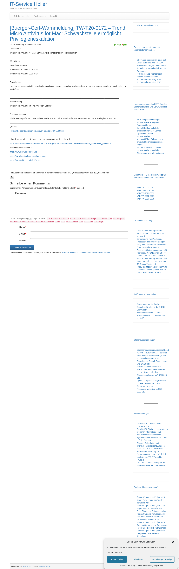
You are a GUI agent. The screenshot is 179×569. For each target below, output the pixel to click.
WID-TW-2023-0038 (145, 199)
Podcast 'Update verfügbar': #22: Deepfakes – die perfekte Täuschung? (151, 533)
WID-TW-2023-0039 (145, 193)
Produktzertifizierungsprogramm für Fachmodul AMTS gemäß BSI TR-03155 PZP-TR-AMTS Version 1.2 (152, 270)
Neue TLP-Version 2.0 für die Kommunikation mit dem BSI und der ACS (151, 315)
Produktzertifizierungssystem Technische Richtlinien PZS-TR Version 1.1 (150, 233)
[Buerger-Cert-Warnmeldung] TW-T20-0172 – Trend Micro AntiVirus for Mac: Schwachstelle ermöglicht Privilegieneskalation (67, 33)
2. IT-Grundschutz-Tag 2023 (149, 82)
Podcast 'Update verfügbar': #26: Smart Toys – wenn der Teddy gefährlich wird (151, 500)
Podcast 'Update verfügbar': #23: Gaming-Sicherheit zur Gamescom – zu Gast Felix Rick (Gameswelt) (152, 525)
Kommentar (20, 193)
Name (22, 227)
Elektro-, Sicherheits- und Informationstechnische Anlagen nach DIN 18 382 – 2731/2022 (151, 446)
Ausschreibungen (141, 413)
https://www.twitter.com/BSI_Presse (25, 160)
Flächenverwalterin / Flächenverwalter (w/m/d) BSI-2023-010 (150, 389)
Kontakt (53, 16)
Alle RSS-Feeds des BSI (147, 25)
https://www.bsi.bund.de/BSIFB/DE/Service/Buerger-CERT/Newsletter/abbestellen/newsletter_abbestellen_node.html (60, 143)
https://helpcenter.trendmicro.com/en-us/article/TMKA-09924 (37, 131)
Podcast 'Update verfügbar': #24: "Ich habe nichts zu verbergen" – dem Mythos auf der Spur (151, 517)
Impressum (158, 565)
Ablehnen (138, 559)
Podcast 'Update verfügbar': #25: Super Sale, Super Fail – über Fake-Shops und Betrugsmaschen (152, 508)
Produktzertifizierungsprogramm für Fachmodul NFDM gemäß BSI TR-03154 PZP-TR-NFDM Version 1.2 (152, 253)
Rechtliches (40, 16)
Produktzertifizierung (143, 220)
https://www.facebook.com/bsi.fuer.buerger (28, 156)
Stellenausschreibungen (144, 340)
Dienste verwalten (115, 552)
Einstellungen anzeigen (162, 559)
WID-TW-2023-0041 (145, 188)
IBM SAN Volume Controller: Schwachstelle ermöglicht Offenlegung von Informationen (150, 150)
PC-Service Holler (22, 16)
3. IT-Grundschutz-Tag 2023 (149, 79)
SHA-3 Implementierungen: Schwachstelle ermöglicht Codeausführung (149, 122)
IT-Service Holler (28, 4)
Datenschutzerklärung (127, 565)
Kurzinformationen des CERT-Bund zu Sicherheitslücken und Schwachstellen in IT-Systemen (150, 107)
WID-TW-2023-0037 (145, 196)
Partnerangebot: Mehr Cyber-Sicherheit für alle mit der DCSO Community (151, 307)
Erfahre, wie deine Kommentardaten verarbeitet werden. (86, 253)
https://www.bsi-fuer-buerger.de (23, 152)
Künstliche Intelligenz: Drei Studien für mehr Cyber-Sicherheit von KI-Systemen (152, 68)
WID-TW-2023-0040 (145, 190)
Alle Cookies (117, 559)
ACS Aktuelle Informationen (146, 294)
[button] (173, 541)
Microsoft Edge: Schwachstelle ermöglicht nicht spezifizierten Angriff (150, 142)
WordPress (27, 566)
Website (22, 241)
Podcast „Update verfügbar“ (146, 487)
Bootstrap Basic (44, 566)
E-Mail (22, 234)
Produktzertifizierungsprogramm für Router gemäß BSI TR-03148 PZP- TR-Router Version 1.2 (152, 261)
